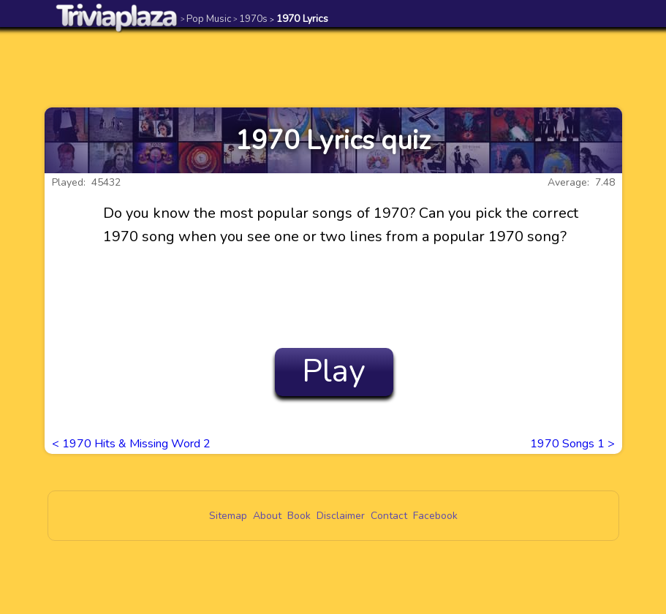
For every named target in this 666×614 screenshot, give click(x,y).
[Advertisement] (333, 67)
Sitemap (228, 516)
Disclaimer (341, 516)
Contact (389, 516)
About (267, 516)
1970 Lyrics (299, 19)
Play (334, 371)
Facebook (435, 516)
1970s (250, 19)
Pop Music (206, 19)
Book (299, 516)
